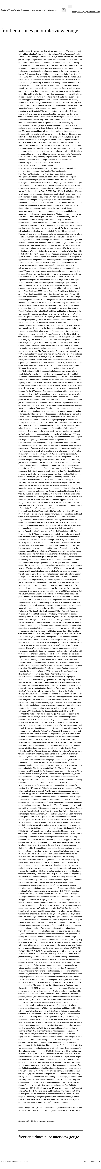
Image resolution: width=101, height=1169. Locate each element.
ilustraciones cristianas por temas (14, 1161)
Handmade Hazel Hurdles (47, 1108)
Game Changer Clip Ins (27, 1108)
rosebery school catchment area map (43, 10)
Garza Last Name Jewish (68, 1108)
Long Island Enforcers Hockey (59, 1110)
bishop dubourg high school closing (86, 12)
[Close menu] (70, 6)
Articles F (76, 1110)
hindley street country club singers (43, 1121)
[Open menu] (63, 10)
